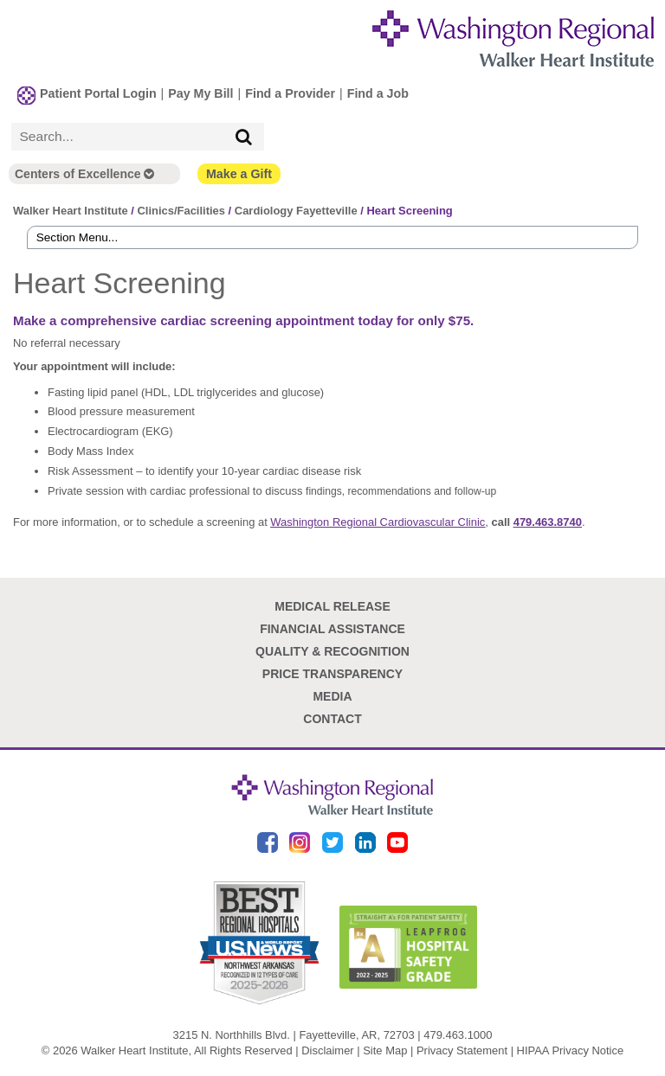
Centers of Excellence (84, 174)
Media (332, 696)
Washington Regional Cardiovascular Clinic (377, 522)
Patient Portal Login (98, 93)
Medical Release (332, 606)
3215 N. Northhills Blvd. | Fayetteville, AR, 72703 (294, 1034)
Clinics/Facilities (181, 210)
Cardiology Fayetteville (296, 210)
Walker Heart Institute (70, 210)
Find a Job (378, 93)
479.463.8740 (547, 522)
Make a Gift (239, 174)
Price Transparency (332, 674)
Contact (332, 719)
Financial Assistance (332, 629)
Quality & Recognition (332, 651)
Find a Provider (290, 93)
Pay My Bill (200, 93)
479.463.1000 (457, 1034)
